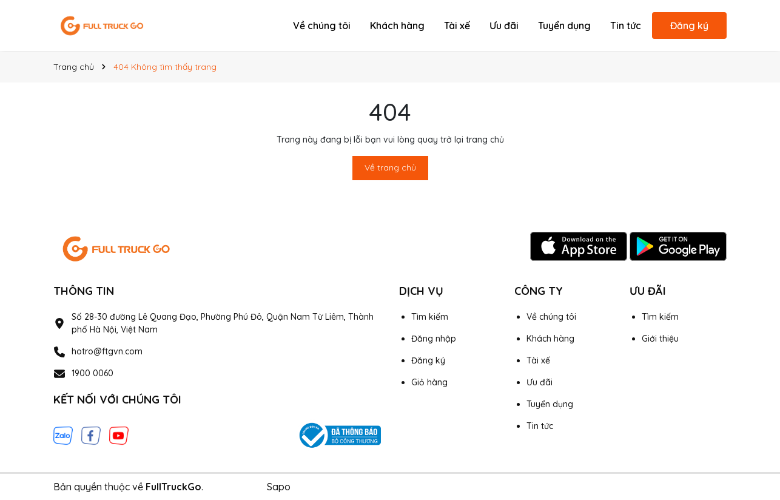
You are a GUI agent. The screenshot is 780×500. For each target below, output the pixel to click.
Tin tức (625, 25)
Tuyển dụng (564, 25)
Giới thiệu (660, 338)
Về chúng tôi (322, 25)
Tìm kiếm (429, 316)
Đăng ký (689, 25)
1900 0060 (92, 373)
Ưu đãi (504, 25)
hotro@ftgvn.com (107, 351)
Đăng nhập (433, 338)
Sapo (279, 487)
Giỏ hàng (429, 382)
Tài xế (457, 25)
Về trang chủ (390, 167)
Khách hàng (397, 25)
